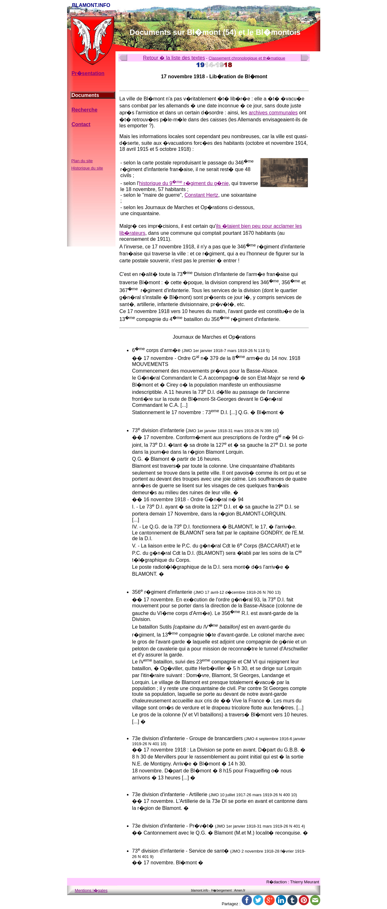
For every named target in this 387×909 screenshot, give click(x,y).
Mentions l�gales (91, 890)
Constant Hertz (201, 195)
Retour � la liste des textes (174, 58)
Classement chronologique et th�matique (247, 58)
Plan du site (82, 160)
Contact (81, 124)
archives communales (273, 112)
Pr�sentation (88, 73)
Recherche (84, 109)
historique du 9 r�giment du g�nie (183, 183)
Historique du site (87, 168)
